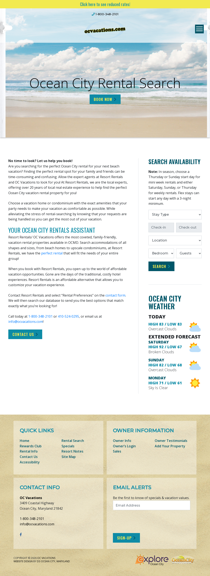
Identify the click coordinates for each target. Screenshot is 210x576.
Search (159, 266)
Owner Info (122, 440)
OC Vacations (31, 498)
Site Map (69, 456)
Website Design (23, 561)
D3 (38, 561)
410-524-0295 (68, 316)
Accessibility (30, 462)
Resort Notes (72, 451)
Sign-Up (124, 538)
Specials (68, 446)
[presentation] (147, 521)
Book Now (103, 99)
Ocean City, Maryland (55, 561)
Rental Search (73, 440)
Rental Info (29, 451)
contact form (115, 295)
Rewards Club (31, 446)
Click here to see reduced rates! (105, 4)
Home (24, 440)
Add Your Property (170, 446)
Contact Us (23, 334)
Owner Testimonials (171, 440)
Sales (117, 451)
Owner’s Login (124, 446)
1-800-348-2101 (40, 316)
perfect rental (52, 253)
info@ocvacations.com (25, 321)
